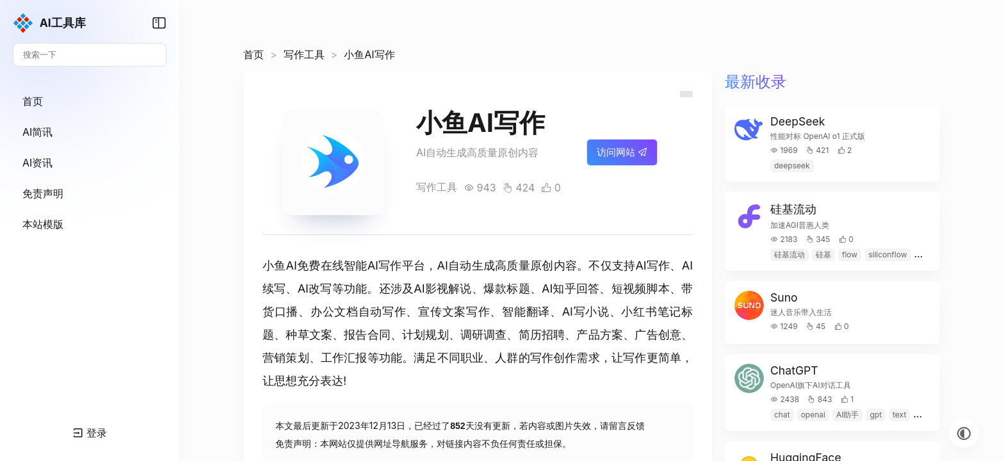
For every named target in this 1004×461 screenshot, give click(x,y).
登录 (90, 433)
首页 (253, 54)
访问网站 (622, 152)
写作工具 (304, 54)
